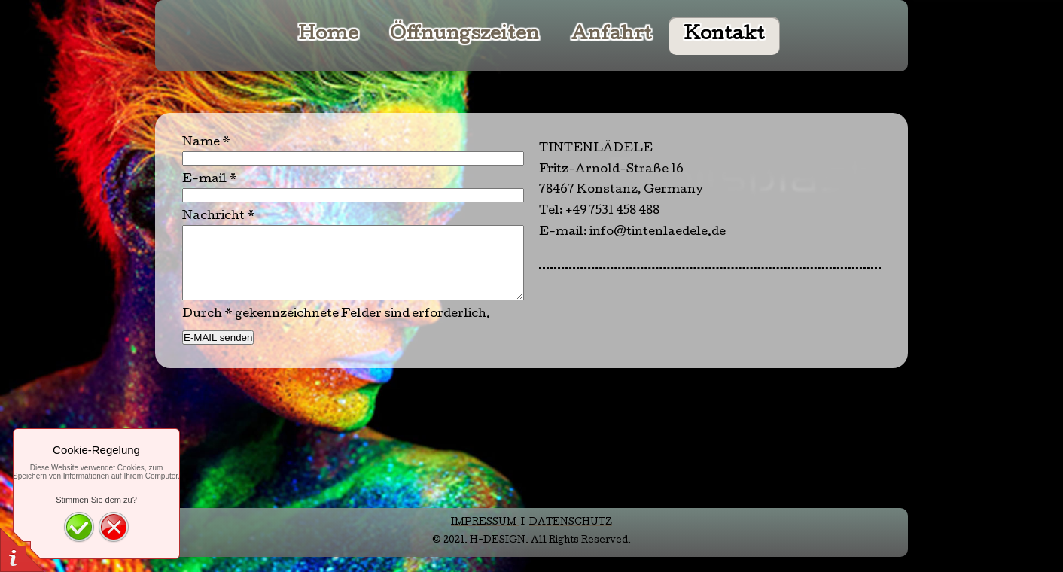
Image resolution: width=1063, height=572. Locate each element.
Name (206, 143)
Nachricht (218, 217)
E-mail (209, 180)
